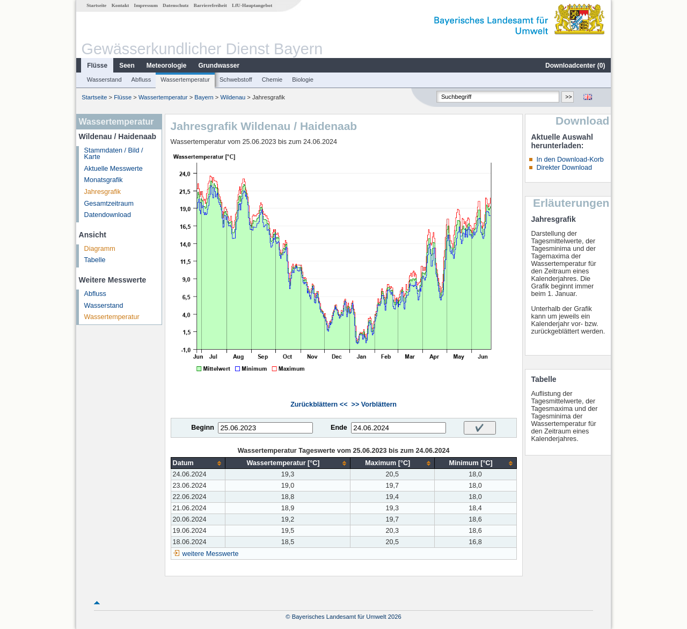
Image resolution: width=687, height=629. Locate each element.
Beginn (202, 427)
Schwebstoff (236, 79)
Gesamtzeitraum (109, 203)
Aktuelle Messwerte (113, 168)
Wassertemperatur (185, 79)
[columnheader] (198, 463)
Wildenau (233, 97)
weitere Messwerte (210, 554)
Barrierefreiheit (210, 5)
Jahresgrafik (102, 192)
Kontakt (120, 5)
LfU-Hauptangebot (252, 5)
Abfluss (141, 79)
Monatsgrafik (103, 180)
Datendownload (107, 215)
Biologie (302, 79)
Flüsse (97, 65)
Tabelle (95, 260)
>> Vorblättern (374, 404)
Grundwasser (219, 65)
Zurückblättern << (318, 404)
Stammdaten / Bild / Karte (113, 154)
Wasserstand (104, 79)
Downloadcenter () (575, 65)
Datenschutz (176, 5)
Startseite (96, 5)
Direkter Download (564, 167)
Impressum (146, 5)
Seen (127, 65)
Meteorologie (167, 65)
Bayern (203, 97)
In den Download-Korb (569, 159)
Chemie (272, 79)
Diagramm (99, 248)
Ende (339, 427)
